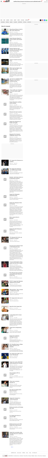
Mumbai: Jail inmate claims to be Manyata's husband (16, 178)
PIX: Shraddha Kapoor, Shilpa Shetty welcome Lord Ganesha (16, 345)
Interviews (20, 22)
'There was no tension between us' (14, 382)
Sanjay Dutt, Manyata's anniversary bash (15, 195)
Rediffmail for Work (13, 452)
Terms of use (40, 455)
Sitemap (29, 455)
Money (19, 1)
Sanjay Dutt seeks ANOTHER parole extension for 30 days (16, 362)
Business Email (30, 1)
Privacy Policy (26, 455)
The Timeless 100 (34, 452)
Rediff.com (12, 455)
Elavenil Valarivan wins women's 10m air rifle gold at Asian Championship (16, 50)
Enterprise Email (24, 1)
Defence (7, 22)
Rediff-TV (40, 1)
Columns (15, 22)
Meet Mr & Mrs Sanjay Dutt (16, 306)
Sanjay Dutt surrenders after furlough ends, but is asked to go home (16, 433)
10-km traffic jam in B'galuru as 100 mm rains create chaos (16, 91)
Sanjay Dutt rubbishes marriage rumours (14, 336)
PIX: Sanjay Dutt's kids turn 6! (16, 298)
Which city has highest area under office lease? (16, 68)
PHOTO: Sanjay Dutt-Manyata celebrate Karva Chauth (16, 282)
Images (11, 22)
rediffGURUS (35, 1)
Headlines (3, 22)
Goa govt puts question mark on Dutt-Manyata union (16, 246)
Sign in (47, 0)
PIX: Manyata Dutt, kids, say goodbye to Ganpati (16, 238)
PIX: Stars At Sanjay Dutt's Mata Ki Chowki (15, 390)
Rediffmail (16, 1)
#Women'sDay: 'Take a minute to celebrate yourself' (16, 290)
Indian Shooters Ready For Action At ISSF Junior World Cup (16, 39)
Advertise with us (16, 455)
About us (36, 455)
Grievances (44, 455)
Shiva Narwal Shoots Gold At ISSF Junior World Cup (16, 30)
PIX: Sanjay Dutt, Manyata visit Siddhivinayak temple (15, 169)
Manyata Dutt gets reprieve (16, 112)
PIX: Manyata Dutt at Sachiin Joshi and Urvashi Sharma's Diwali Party (16, 274)
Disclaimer (21, 455)
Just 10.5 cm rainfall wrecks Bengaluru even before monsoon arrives (16, 80)
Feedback (32, 455)
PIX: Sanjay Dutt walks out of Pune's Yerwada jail (16, 354)
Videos (30, 452)
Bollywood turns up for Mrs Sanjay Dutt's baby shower (16, 424)
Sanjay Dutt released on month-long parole (15, 399)
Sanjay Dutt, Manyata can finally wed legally (15, 122)
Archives (29, 22)
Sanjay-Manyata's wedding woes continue (15, 102)
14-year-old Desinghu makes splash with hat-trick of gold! (16, 262)
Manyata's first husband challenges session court (15, 135)
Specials (24, 22)
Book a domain (19, 452)
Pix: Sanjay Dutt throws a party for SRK (15, 416)
